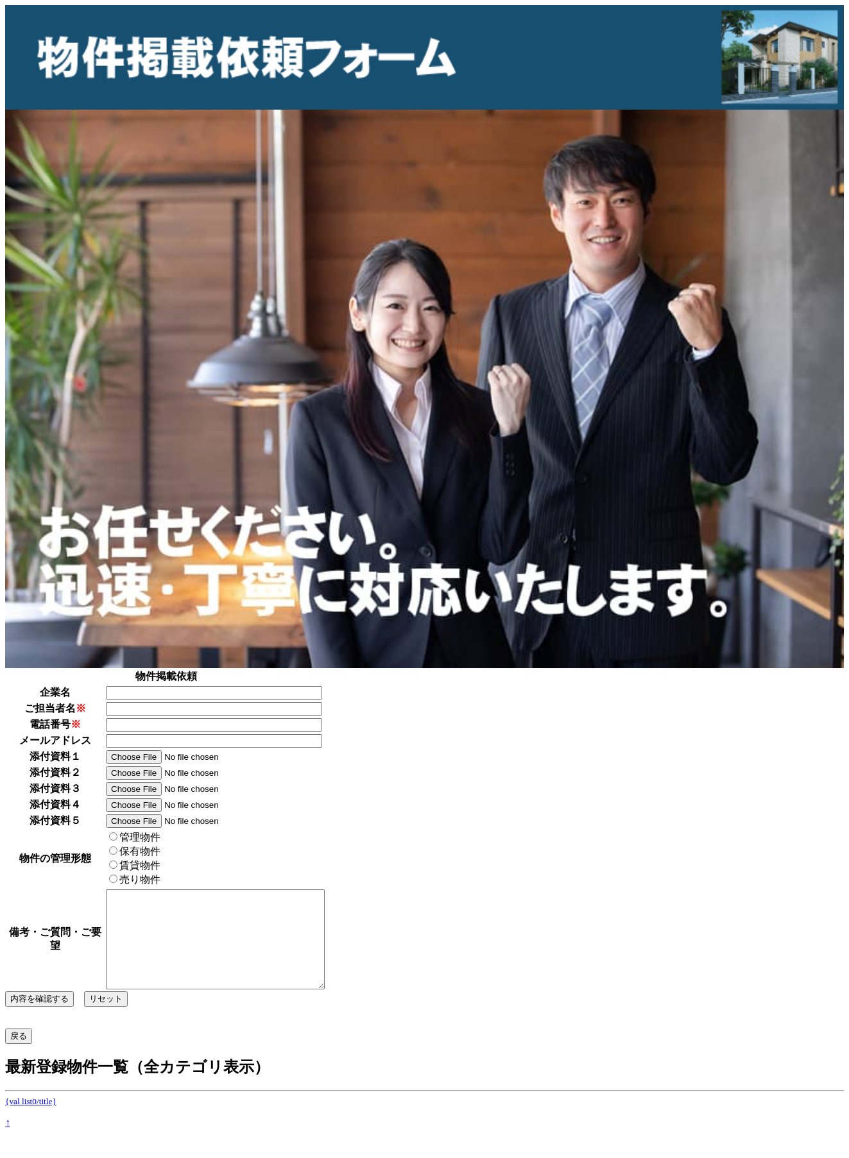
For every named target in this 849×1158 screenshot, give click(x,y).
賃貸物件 (134, 865)
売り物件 (134, 879)
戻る (18, 1055)
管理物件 (134, 837)
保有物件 (134, 851)
